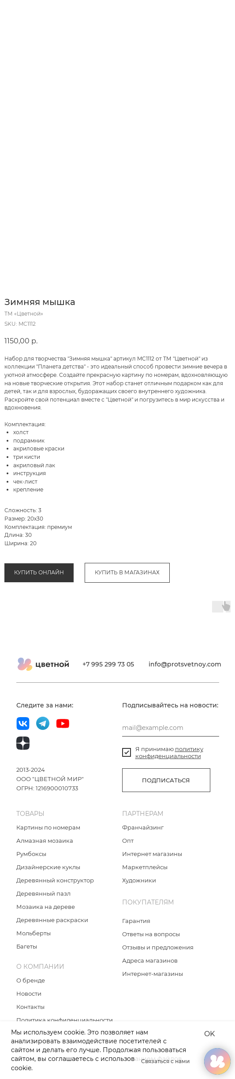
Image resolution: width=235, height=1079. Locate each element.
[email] (170, 728)
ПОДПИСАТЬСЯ (166, 780)
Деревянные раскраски (52, 919)
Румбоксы (31, 853)
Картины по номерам (48, 827)
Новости (28, 993)
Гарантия (136, 920)
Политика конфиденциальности (64, 1019)
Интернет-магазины (152, 973)
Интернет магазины (152, 853)
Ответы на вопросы (151, 934)
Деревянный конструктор (55, 880)
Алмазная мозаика (44, 840)
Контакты (30, 1006)
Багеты (26, 946)
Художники (139, 880)
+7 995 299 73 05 (108, 664)
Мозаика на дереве (45, 906)
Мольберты (33, 933)
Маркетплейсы (145, 867)
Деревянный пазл (43, 893)
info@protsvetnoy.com (185, 664)
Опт (128, 840)
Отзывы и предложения (158, 947)
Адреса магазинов (150, 960)
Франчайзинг (143, 827)
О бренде (30, 980)
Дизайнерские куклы (48, 867)
